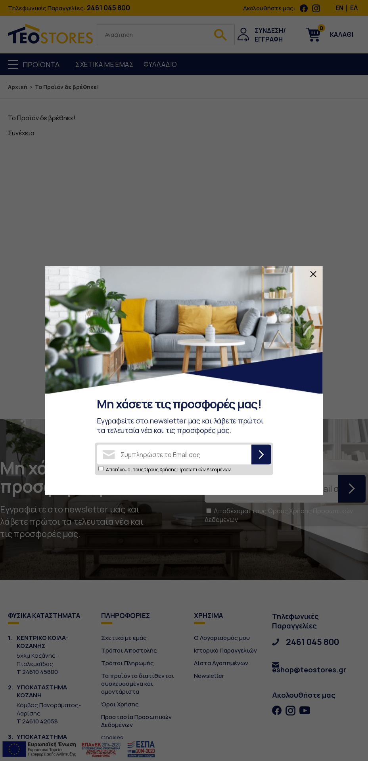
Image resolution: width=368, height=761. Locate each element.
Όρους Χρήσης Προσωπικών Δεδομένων (187, 469)
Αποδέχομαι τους (168, 469)
